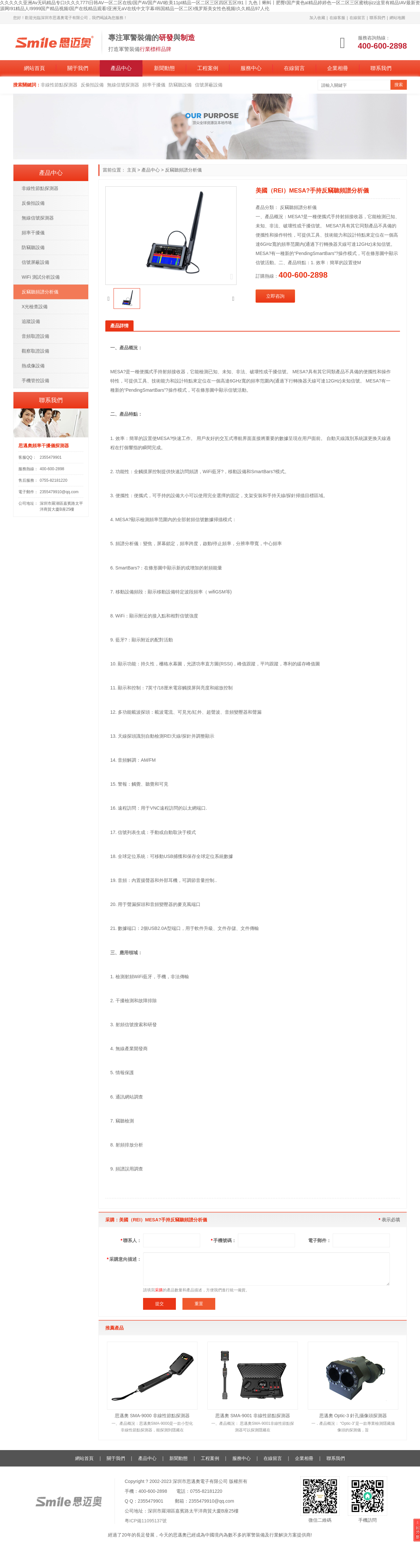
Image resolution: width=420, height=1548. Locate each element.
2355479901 (51, 457)
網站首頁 (34, 68)
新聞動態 (164, 68)
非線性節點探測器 (59, 84)
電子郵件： (319, 1240)
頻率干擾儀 (153, 84)
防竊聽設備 (180, 84)
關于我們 (77, 68)
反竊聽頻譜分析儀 (183, 170)
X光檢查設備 (35, 306)
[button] (108, 298)
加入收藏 (317, 17)
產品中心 (121, 68)
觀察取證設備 (35, 351)
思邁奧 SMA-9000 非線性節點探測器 (152, 1415)
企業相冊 (337, 68)
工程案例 (207, 68)
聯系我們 (377, 17)
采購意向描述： (124, 1259)
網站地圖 (397, 17)
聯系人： (131, 1240)
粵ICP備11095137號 (146, 1520)
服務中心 (251, 68)
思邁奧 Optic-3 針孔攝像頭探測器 (353, 1415)
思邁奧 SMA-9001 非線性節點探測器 (252, 1415)
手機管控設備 (35, 380)
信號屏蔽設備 (208, 84)
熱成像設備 (33, 365)
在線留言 (357, 17)
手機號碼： (223, 1240)
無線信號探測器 (123, 84)
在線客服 (337, 17)
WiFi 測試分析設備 (41, 277)
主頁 (131, 170)
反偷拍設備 (92, 84)
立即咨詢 (275, 296)
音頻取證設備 (35, 336)
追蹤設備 (31, 321)
